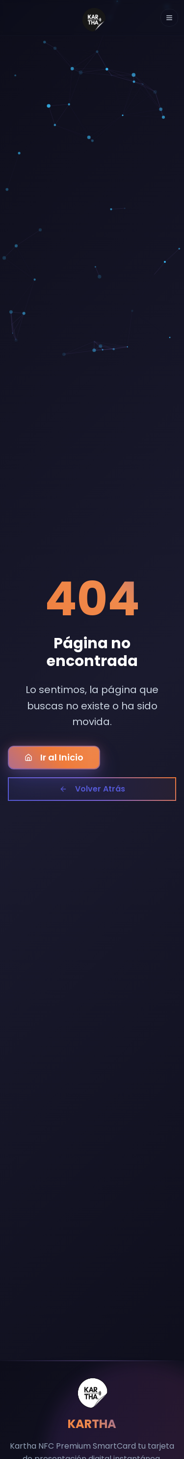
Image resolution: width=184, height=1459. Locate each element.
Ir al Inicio (54, 757)
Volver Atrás (92, 788)
